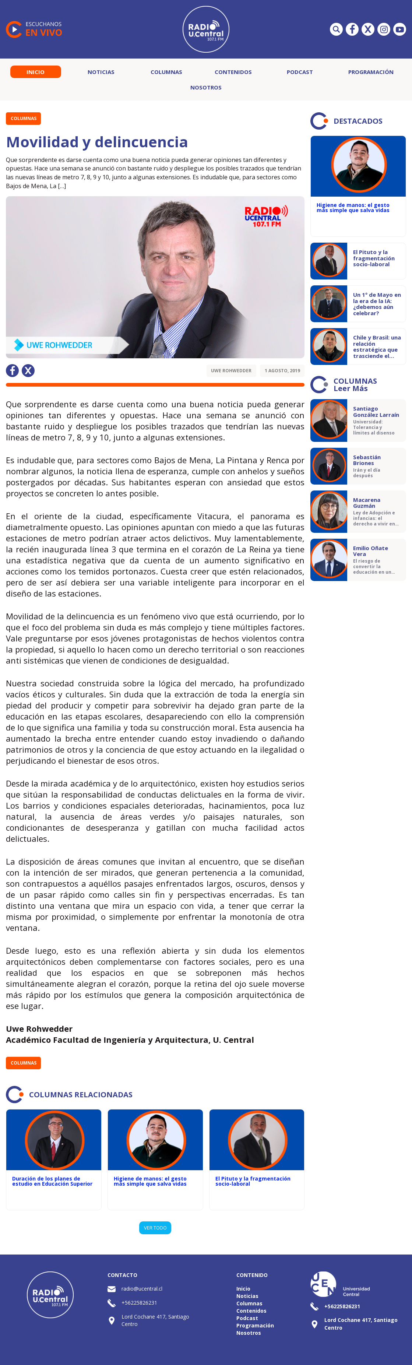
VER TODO (155, 1227)
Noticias (101, 71)
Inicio (36, 71)
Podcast (300, 71)
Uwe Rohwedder (231, 370)
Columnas (166, 71)
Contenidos (233, 71)
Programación (371, 71)
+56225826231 (139, 1302)
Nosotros (206, 87)
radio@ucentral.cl (142, 1288)
